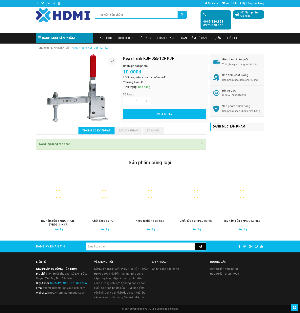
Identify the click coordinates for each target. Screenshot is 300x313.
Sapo (175, 308)
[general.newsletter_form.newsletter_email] (140, 246)
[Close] (202, 143)
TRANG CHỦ (104, 38)
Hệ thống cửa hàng (252, 3)
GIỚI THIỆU (125, 38)
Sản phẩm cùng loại (150, 162)
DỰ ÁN (217, 38)
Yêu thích (229, 3)
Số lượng (128, 94)
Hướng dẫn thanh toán (224, 273)
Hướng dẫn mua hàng (224, 268)
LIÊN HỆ (232, 38)
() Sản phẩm (249, 14)
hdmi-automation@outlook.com (64, 287)
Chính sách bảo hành (165, 268)
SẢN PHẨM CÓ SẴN (194, 38)
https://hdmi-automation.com (66, 292)
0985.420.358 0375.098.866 (213, 23)
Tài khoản (212, 3)
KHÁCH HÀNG (166, 38)
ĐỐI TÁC (145, 38)
